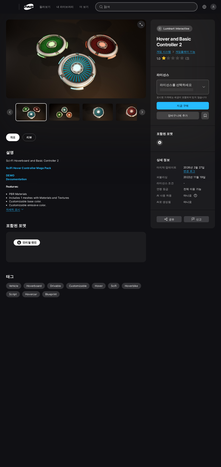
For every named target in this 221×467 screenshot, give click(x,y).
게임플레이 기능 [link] (185, 51)
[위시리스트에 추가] (205, 115)
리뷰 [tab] (29, 137)
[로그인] (213, 7)
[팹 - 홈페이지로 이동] (29, 7)
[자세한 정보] (195, 195)
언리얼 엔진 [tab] (27, 242)
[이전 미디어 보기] (10, 112)
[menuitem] (45, 7)
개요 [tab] (13, 137)
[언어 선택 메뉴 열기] (204, 7)
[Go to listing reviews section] (173, 58)
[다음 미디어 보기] (142, 112)
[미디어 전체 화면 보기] (141, 24)
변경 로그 (189, 171)
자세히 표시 (15, 209)
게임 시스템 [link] (164, 51)
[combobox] (149, 7)
